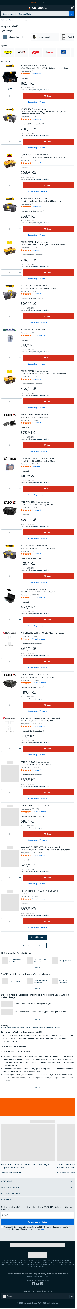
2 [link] (28, 945)
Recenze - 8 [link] (36, 423)
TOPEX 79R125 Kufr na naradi (43, 372)
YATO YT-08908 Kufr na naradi (38, 763)
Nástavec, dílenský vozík (21, 1028)
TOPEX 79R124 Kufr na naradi (43, 243)
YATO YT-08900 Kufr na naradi (37, 503)
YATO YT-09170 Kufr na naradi (35, 806)
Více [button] (42, 1229)
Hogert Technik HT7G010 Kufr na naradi (39, 892)
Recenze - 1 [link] (36, 163)
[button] (71, 13)
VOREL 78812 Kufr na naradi (38, 287)
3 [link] (33, 945)
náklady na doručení (41, 90)
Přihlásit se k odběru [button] (37, 1222)
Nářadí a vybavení (7, 20)
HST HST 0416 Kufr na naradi (38, 590)
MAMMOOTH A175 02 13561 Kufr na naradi (45, 848)
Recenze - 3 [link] (36, 510)
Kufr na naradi (6, 1028)
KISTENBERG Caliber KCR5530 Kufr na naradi (42, 633)
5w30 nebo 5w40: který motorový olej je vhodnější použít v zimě (40, 1012)
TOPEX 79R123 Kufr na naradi (43, 156)
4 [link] (39, 945)
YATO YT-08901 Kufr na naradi (38, 676)
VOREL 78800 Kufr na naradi (41, 199)
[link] (72, 8)
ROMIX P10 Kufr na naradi (33, 329)
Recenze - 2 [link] (36, 119)
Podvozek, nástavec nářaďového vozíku (45, 1028)
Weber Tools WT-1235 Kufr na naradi (38, 459)
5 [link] (44, 945)
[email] (37, 1215)
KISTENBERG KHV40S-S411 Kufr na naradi (40, 719)
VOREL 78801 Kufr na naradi (44, 66)
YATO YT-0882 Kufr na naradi (38, 416)
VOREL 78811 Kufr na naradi (46, 111)
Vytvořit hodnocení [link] (39, 335)
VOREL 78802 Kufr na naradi (38, 547)
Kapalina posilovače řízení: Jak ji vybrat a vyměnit (34, 1004)
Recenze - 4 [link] (36, 73)
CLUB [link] (42, 3)
